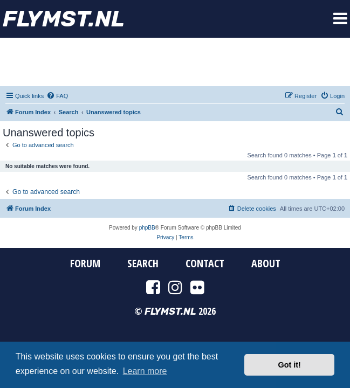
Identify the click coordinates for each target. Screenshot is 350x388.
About (265, 263)
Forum (85, 263)
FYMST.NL (64, 18)
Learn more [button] (145, 371)
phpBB (147, 228)
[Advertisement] (175, 61)
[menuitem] (57, 95)
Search (143, 263)
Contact (205, 263)
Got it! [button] (289, 365)
